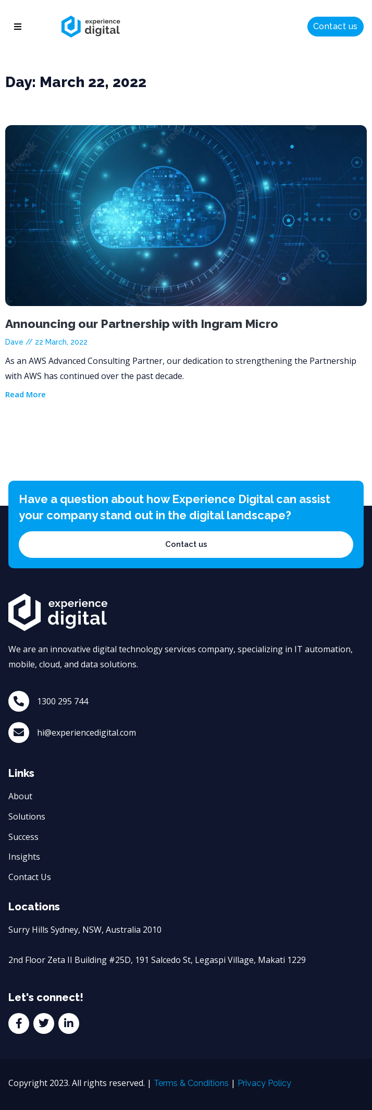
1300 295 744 (62, 701)
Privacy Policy (264, 1083)
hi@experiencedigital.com (86, 732)
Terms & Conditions (191, 1083)
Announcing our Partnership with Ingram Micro (141, 323)
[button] (17, 26)
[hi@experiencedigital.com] (18, 732)
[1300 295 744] (18, 701)
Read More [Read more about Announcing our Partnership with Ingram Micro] (25, 394)
